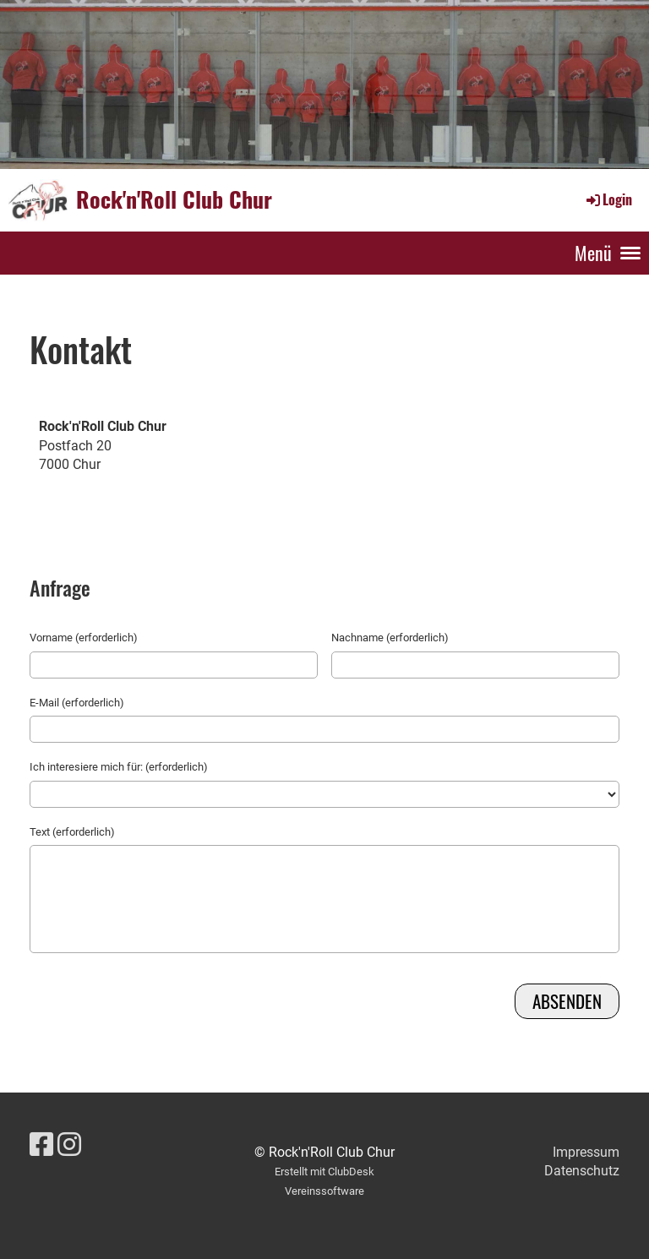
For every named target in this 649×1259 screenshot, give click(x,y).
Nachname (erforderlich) (390, 637)
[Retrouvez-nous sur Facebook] (41, 1145)
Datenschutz (581, 1171)
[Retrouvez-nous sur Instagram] (69, 1145)
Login (608, 199)
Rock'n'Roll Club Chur (174, 199)
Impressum (586, 1152)
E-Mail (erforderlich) (77, 702)
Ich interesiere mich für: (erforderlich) (119, 766)
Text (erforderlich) (72, 832)
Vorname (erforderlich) (84, 637)
